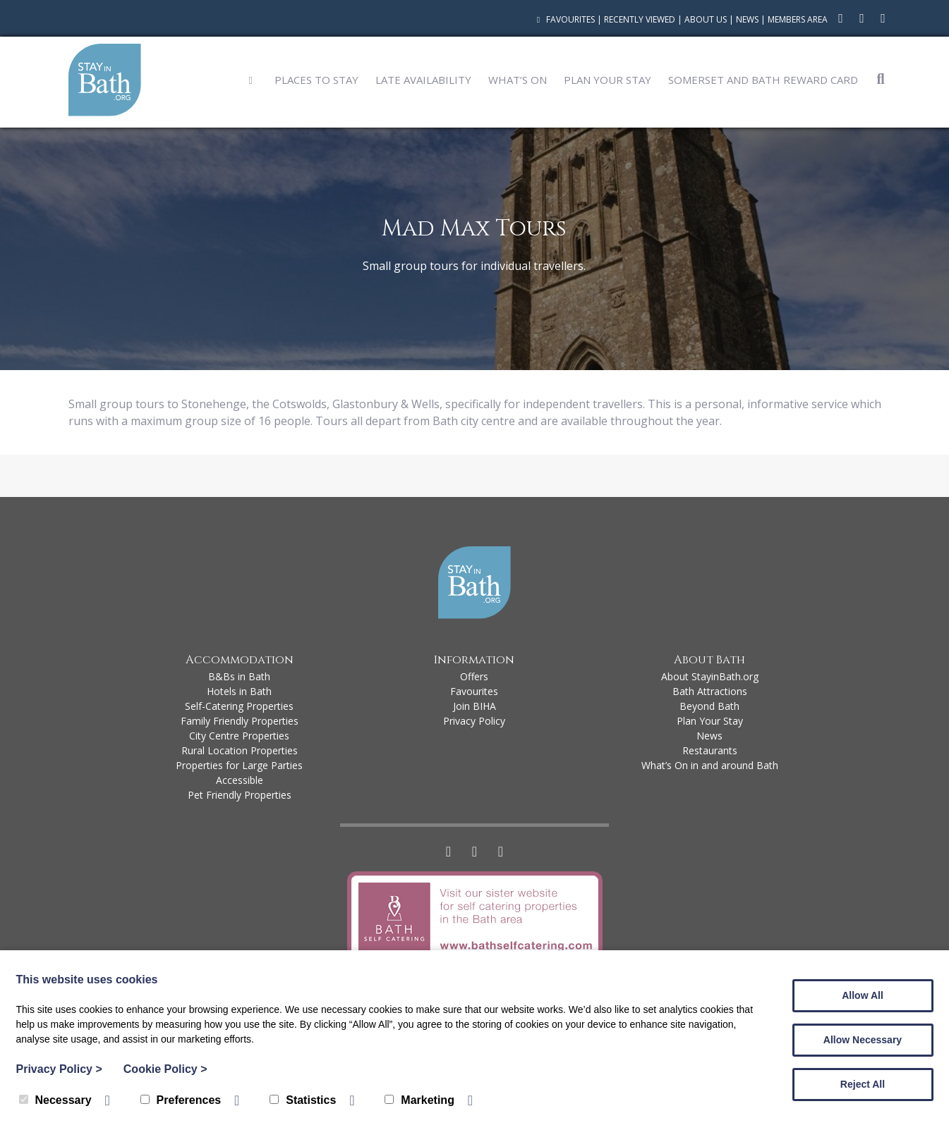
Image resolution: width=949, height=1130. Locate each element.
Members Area (798, 19)
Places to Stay (316, 80)
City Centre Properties (239, 735)
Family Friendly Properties (239, 720)
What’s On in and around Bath (709, 765)
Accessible (239, 780)
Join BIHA (474, 706)
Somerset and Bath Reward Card (763, 80)
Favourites (564, 19)
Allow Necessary (862, 1039)
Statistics (303, 1100)
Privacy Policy (474, 720)
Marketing (419, 1100)
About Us (705, 19)
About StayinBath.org (709, 676)
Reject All (862, 1084)
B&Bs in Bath (239, 676)
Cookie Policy (165, 1069)
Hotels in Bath (239, 691)
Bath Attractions (709, 691)
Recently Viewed (639, 19)
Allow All (862, 995)
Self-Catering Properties (239, 706)
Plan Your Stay (607, 80)
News (747, 19)
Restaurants (709, 750)
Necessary (55, 1100)
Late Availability (423, 80)
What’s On (517, 80)
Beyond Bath (709, 706)
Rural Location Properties (239, 750)
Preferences (181, 1100)
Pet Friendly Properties (239, 795)
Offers (474, 676)
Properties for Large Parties (239, 765)
